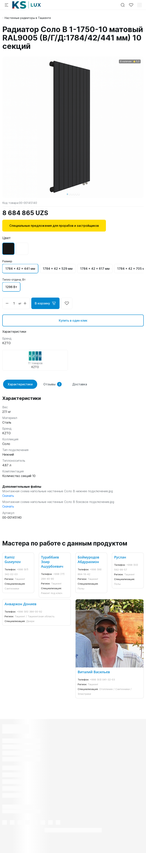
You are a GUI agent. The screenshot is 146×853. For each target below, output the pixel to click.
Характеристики (20, 384)
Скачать (8, 496)
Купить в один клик (73, 320)
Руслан (120, 557)
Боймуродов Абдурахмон (88, 559)
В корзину (45, 303)
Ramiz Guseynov (13, 559)
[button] (67, 194)
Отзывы (52, 384)
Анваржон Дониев (20, 604)
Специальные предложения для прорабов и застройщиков (54, 226)
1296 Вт (11, 287)
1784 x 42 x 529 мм (58, 268)
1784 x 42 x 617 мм (95, 268)
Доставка (79, 384)
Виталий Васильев (94, 672)
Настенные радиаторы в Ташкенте (28, 17)
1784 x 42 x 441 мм (20, 268)
